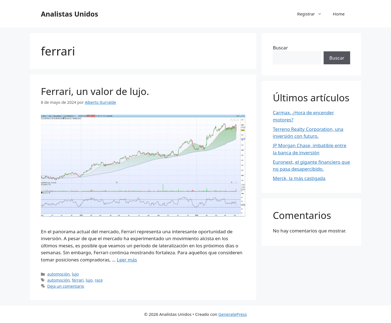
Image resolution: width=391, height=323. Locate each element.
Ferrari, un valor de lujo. (95, 91)
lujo (75, 274)
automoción (58, 274)
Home (339, 14)
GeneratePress (232, 314)
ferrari (78, 280)
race (99, 280)
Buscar (280, 47)
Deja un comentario (65, 286)
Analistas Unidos (69, 13)
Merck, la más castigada (299, 178)
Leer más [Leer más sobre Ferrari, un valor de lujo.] (127, 259)
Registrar (312, 14)
